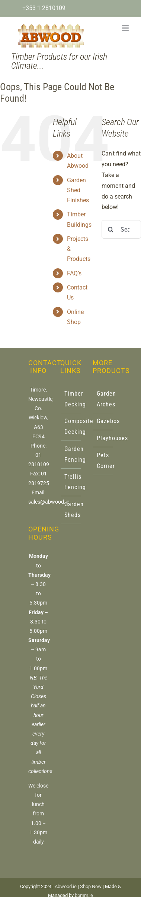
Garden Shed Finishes (78, 190)
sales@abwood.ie (48, 502)
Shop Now (91, 886)
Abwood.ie (66, 886)
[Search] (111, 229)
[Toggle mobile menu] (126, 28)
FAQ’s (74, 273)
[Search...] (121, 229)
